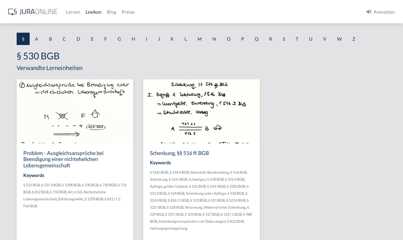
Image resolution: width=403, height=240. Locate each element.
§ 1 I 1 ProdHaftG (23, 146)
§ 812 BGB (171, 210)
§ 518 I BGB (226, 184)
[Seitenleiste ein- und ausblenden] (96, 10)
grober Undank (243, 205)
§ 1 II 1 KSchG (19, 221)
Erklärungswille (165, 224)
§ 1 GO (12, 101)
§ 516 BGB (248, 191)
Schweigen (234, 198)
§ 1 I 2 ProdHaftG (23, 176)
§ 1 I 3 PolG (17, 191)
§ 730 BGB (135, 210)
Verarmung (281, 233)
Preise (234, 12)
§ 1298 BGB (166, 203)
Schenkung (267, 191)
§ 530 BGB (267, 219)
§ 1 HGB (13, 116)
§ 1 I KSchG (17, 206)
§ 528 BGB (263, 233)
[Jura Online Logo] (140, 11)
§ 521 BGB (274, 226)
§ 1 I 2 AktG (17, 161)
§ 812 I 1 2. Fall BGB (142, 231)
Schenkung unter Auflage (237, 219)
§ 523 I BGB (244, 233)
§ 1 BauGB (16, 86)
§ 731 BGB (153, 210)
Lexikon (200, 12)
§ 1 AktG (14, 71)
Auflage (223, 205)
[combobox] (53, 32)
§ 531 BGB (126, 203)
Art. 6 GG (134, 217)
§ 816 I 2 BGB (236, 226)
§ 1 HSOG (15, 131)
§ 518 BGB (252, 198)
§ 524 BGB (274, 212)
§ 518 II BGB (246, 184)
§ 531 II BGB (146, 203)
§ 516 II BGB (272, 198)
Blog (218, 12)
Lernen (180, 12)
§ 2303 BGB (235, 212)
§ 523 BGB (256, 226)
